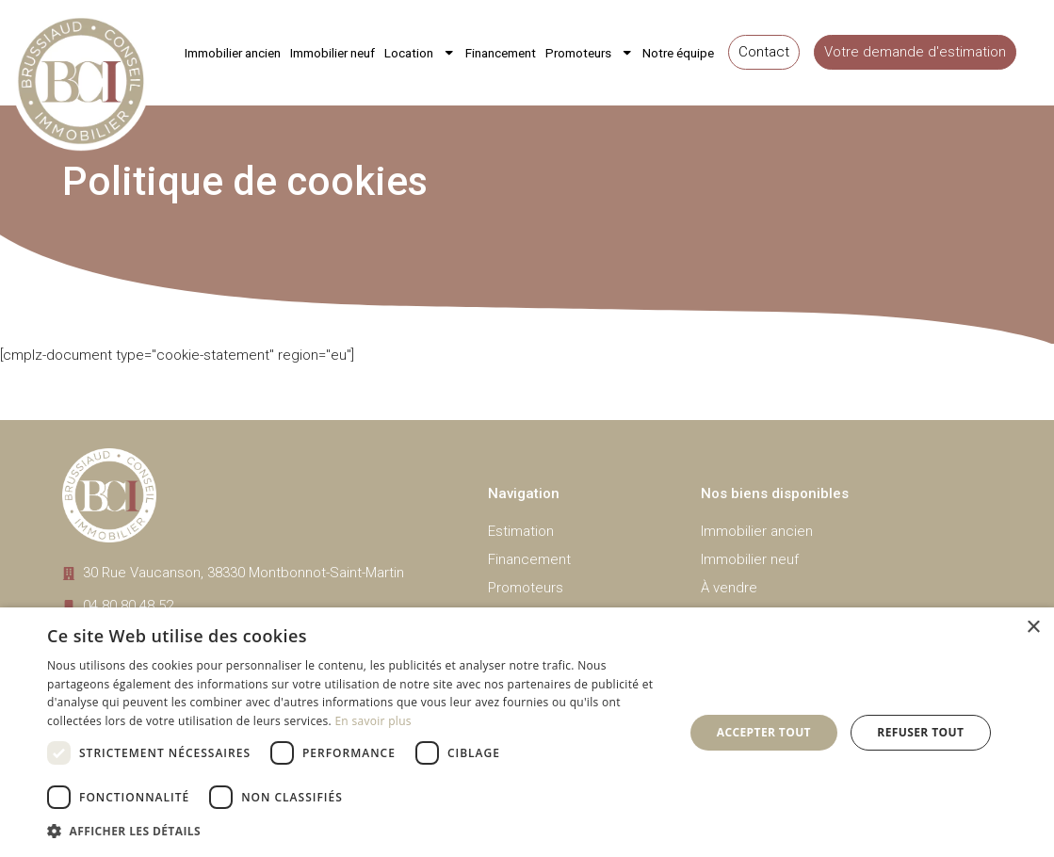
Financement (500, 52)
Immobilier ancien (233, 52)
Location (420, 53)
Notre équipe (678, 52)
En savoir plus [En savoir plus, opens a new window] (372, 721)
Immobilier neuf (332, 52)
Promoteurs (589, 53)
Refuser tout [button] (920, 732)
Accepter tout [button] (764, 732)
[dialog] (527, 732)
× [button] (1033, 628)
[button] (356, 831)
